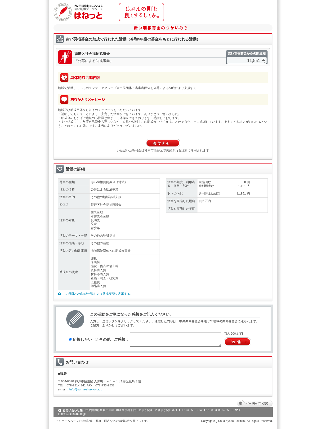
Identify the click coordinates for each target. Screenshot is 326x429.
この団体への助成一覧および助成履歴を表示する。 (98, 294)
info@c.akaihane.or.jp (72, 414)
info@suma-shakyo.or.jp (85, 389)
